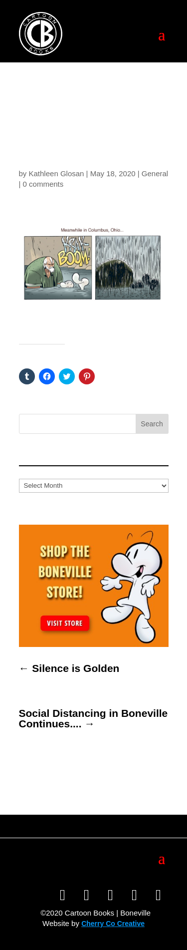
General (155, 173)
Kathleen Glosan (56, 173)
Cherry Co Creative (113, 924)
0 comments (43, 184)
